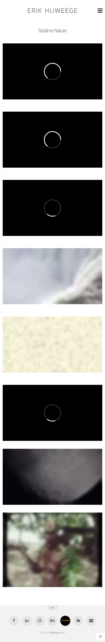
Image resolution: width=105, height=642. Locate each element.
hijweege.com (57, 632)
